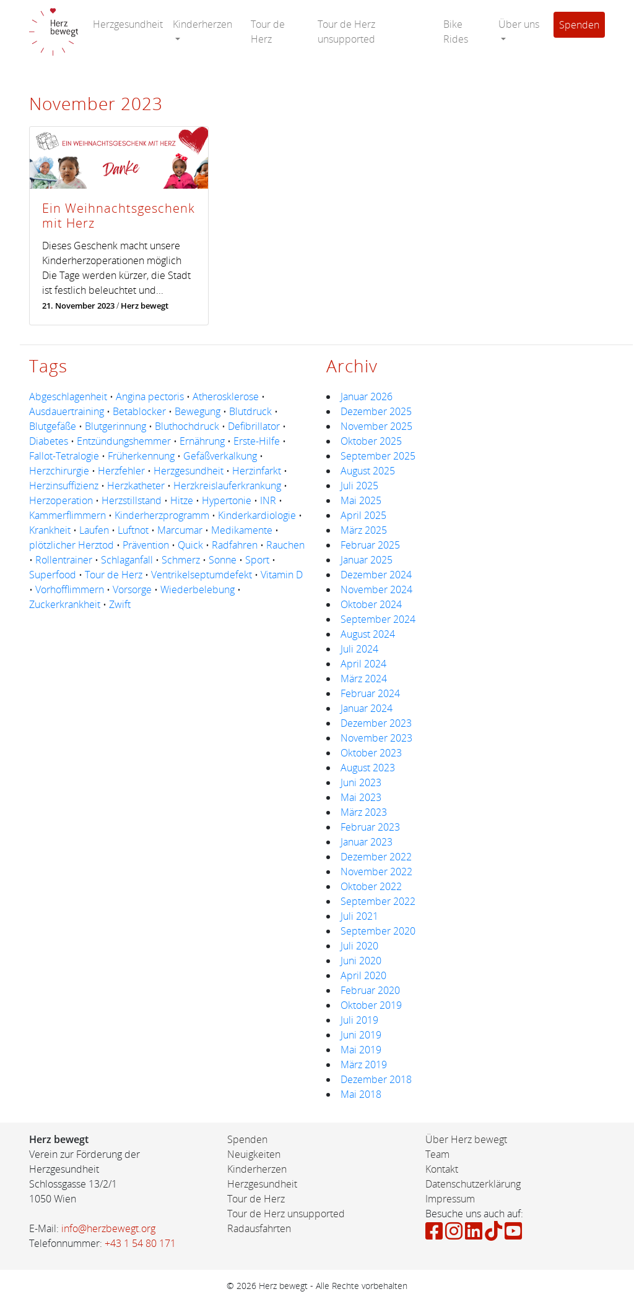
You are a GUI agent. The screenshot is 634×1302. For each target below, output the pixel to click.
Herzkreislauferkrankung (227, 485)
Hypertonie (226, 500)
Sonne (223, 560)
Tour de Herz (268, 31)
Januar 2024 (367, 708)
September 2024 (378, 619)
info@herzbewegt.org (108, 1228)
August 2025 (368, 471)
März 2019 (364, 1064)
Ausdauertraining (66, 411)
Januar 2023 (367, 842)
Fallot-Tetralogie (64, 456)
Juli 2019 (359, 1020)
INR (268, 500)
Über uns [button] (518, 24)
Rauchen (285, 545)
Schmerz (181, 560)
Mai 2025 (361, 500)
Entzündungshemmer (124, 441)
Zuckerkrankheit (64, 604)
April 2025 (363, 515)
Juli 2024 (359, 649)
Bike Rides (455, 31)
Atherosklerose (226, 396)
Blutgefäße (52, 426)
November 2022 (376, 871)
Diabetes (48, 441)
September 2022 (378, 901)
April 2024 (363, 663)
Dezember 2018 (376, 1079)
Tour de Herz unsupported (346, 31)
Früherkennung (141, 456)
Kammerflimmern (67, 515)
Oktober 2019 (371, 1005)
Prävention (146, 545)
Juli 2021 (359, 916)
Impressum (450, 1199)
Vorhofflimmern (69, 589)
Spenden (579, 25)
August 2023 (368, 767)
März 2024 (364, 678)
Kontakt (441, 1169)
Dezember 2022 (376, 856)
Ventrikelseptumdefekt (201, 574)
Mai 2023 (361, 797)
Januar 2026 (367, 396)
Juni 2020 (361, 960)
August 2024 (368, 634)
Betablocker (139, 411)
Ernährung (202, 441)
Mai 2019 (361, 1049)
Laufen (94, 530)
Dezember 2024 (376, 574)
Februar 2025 (370, 545)
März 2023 (364, 812)
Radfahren (235, 545)
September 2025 (378, 456)
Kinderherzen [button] (202, 24)
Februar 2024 (370, 693)
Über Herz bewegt (466, 1139)
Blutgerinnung (115, 426)
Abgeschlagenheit (68, 396)
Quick (190, 545)
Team (437, 1154)
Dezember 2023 (376, 723)
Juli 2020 (359, 946)
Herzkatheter (136, 485)
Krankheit (50, 530)
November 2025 (376, 426)
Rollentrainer (63, 560)
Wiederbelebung (197, 589)
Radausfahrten (259, 1228)
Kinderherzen (257, 1169)
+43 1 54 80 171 (140, 1243)
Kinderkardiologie (257, 515)
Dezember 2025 (376, 411)
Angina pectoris (150, 396)
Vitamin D (282, 574)
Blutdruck (250, 411)
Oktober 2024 (371, 604)
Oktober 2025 (371, 441)
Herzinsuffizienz (63, 485)
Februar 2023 (370, 827)
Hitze (181, 500)
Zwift (120, 604)
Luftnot (133, 530)
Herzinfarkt (256, 471)
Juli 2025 (359, 485)
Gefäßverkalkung (220, 456)
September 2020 (378, 931)
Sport (257, 560)
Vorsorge (132, 589)
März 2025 (364, 530)
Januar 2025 (367, 560)
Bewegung (197, 411)
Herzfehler (121, 471)
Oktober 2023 (371, 753)
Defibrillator (254, 426)
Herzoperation (61, 500)
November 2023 (376, 738)
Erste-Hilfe (256, 441)
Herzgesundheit (128, 24)
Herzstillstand (132, 500)
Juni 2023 (361, 782)
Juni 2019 (361, 1035)
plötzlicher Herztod (71, 545)
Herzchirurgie (59, 471)
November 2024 (376, 589)
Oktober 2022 (371, 886)
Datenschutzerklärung (473, 1184)
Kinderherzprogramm (162, 515)
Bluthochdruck (187, 426)
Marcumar (179, 530)
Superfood (52, 574)
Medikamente (241, 530)
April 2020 (363, 975)
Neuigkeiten (253, 1154)
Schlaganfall (127, 560)
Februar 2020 (370, 990)
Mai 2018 (361, 1094)
